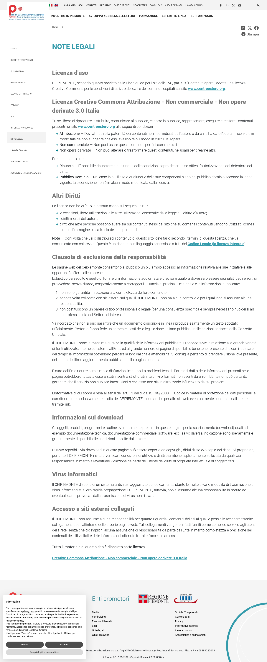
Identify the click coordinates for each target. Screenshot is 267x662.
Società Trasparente (22, 60)
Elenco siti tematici (21, 93)
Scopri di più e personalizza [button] (44, 652)
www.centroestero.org (206, 88)
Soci (80, 5)
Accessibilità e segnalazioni (26, 173)
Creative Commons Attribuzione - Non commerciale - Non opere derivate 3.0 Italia (119, 558)
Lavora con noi (194, 5)
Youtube (240, 5)
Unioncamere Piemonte (191, 600)
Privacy (15, 105)
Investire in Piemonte (68, 16)
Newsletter (140, 5)
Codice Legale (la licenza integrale (216, 243)
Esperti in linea (174, 16)
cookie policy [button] (17, 620)
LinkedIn (227, 5)
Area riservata (173, 5)
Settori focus (202, 16)
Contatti (91, 5)
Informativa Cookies (22, 127)
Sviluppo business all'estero (112, 16)
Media (14, 48)
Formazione (148, 16)
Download (156, 5)
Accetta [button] (64, 644)
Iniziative (105, 5)
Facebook (221, 5)
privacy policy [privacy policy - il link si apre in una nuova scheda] (29, 611)
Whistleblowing (20, 161)
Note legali (17, 139)
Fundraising (17, 71)
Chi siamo (69, 5)
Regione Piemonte (156, 600)
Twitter (234, 5)
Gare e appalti (122, 5)
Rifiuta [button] (24, 644)
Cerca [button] (258, 6)
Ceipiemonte (26, 12)
